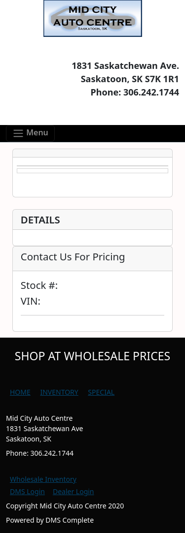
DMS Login (27, 491)
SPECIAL (101, 392)
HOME (20, 392)
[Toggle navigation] (30, 133)
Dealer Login (73, 491)
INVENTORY (59, 392)
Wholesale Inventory (43, 479)
